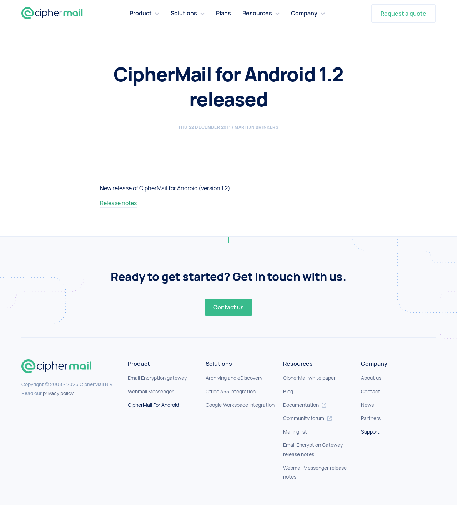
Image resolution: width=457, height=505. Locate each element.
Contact (370, 391)
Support (370, 431)
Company (304, 13)
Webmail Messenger (151, 391)
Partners (371, 418)
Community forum (307, 418)
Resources (257, 13)
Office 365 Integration (231, 391)
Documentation (304, 405)
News (367, 405)
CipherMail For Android (153, 405)
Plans (223, 13)
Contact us (228, 307)
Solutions (184, 13)
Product (141, 13)
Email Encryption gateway (157, 377)
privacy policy (58, 393)
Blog (288, 391)
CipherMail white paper (309, 377)
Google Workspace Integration (240, 405)
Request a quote (403, 13)
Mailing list (295, 431)
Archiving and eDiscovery (234, 377)
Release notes (118, 203)
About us (371, 377)
